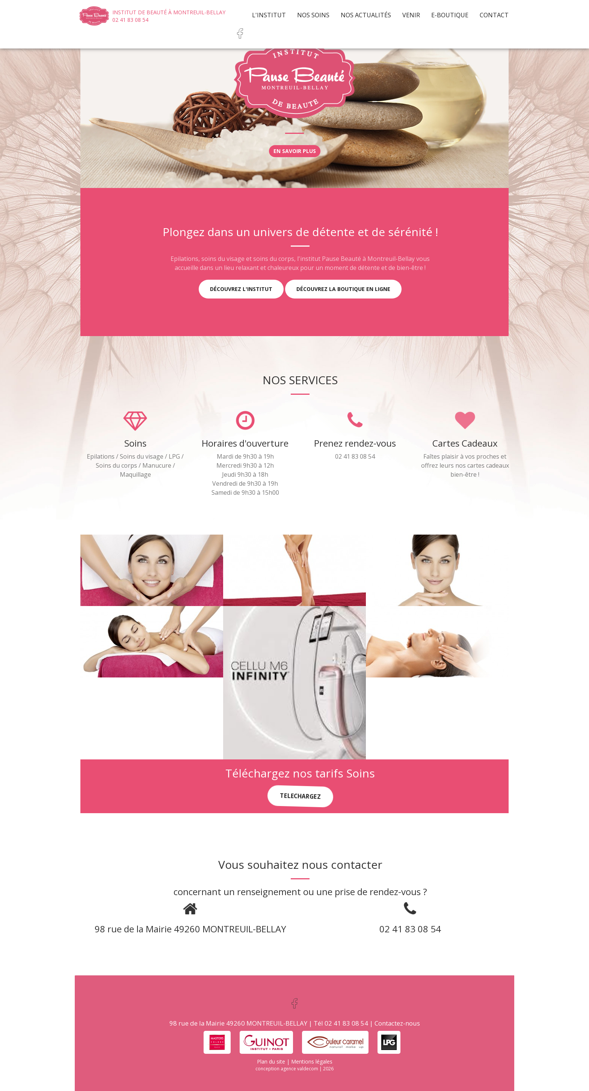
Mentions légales (311, 1061)
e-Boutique (449, 15)
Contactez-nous (397, 1023)
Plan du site (271, 1061)
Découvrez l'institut (241, 288)
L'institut (269, 15)
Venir (411, 15)
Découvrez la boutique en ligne (343, 288)
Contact (494, 15)
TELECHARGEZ (300, 796)
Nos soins (313, 15)
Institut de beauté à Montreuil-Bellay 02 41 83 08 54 (168, 16)
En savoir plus (294, 151)
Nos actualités (366, 15)
